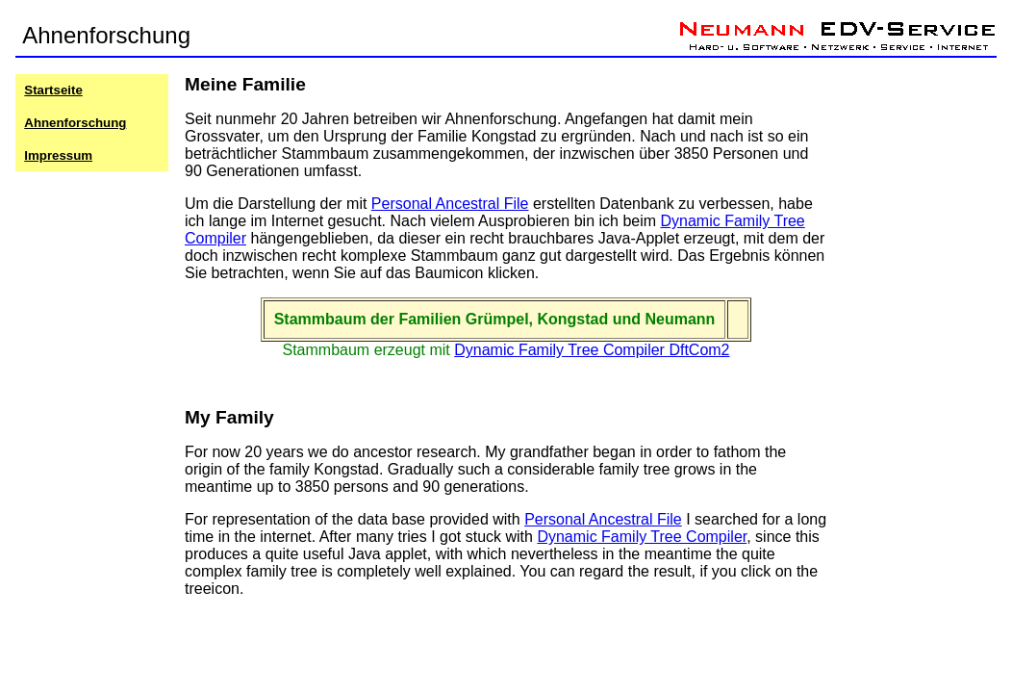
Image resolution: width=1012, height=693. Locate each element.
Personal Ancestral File (450, 203)
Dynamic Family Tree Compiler (641, 536)
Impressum (58, 155)
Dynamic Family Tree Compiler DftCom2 (591, 350)
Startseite (53, 90)
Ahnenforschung (75, 123)
